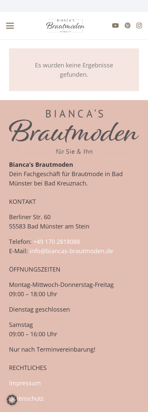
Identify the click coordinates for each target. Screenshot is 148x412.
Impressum (25, 383)
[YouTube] (115, 25)
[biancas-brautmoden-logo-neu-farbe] (65, 25)
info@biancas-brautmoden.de (71, 251)
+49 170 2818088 (56, 242)
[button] (10, 26)
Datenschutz (26, 398)
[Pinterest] (127, 25)
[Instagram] (139, 25)
